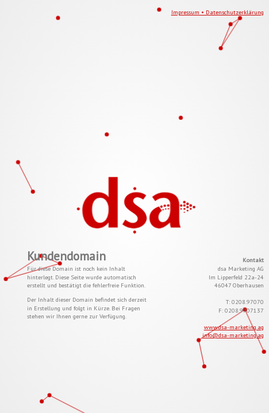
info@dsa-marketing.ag (233, 335)
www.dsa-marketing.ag (234, 327)
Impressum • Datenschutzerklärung (217, 12)
